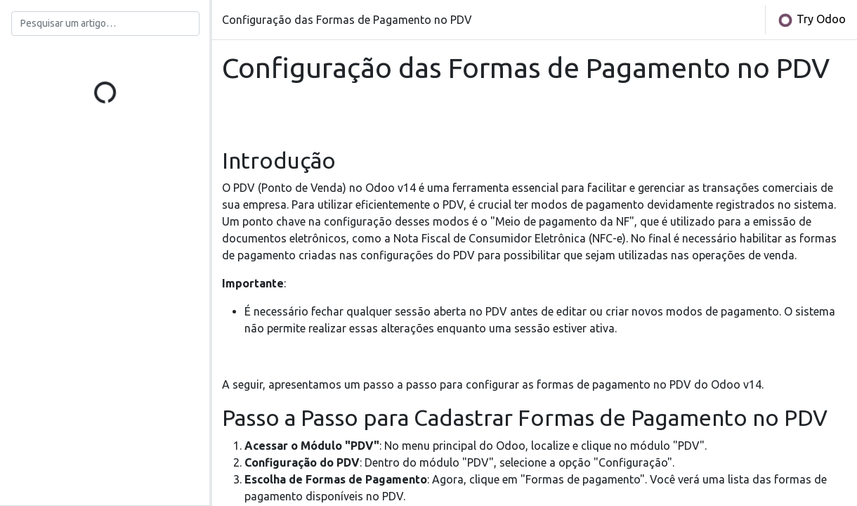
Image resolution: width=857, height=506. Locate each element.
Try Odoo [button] (811, 20)
